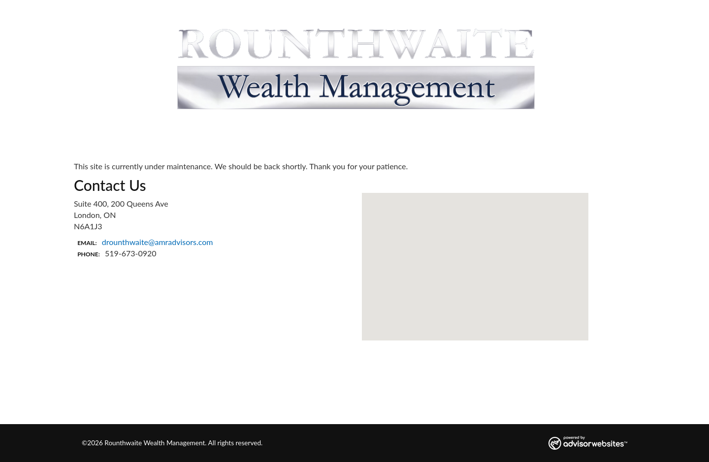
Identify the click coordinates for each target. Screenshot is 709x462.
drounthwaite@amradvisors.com (157, 241)
